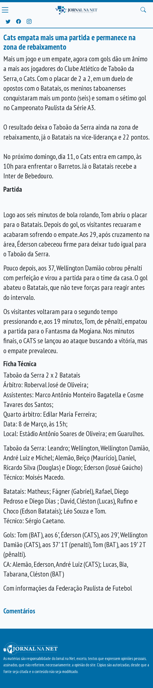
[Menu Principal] (5, 10)
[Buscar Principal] (143, 10)
